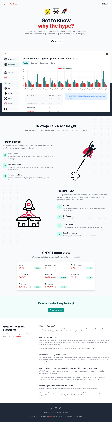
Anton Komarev (58, 417)
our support (17, 336)
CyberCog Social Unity (74, 417)
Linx (16, 4)
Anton (48, 340)
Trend (12, 4)
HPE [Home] (5, 4)
